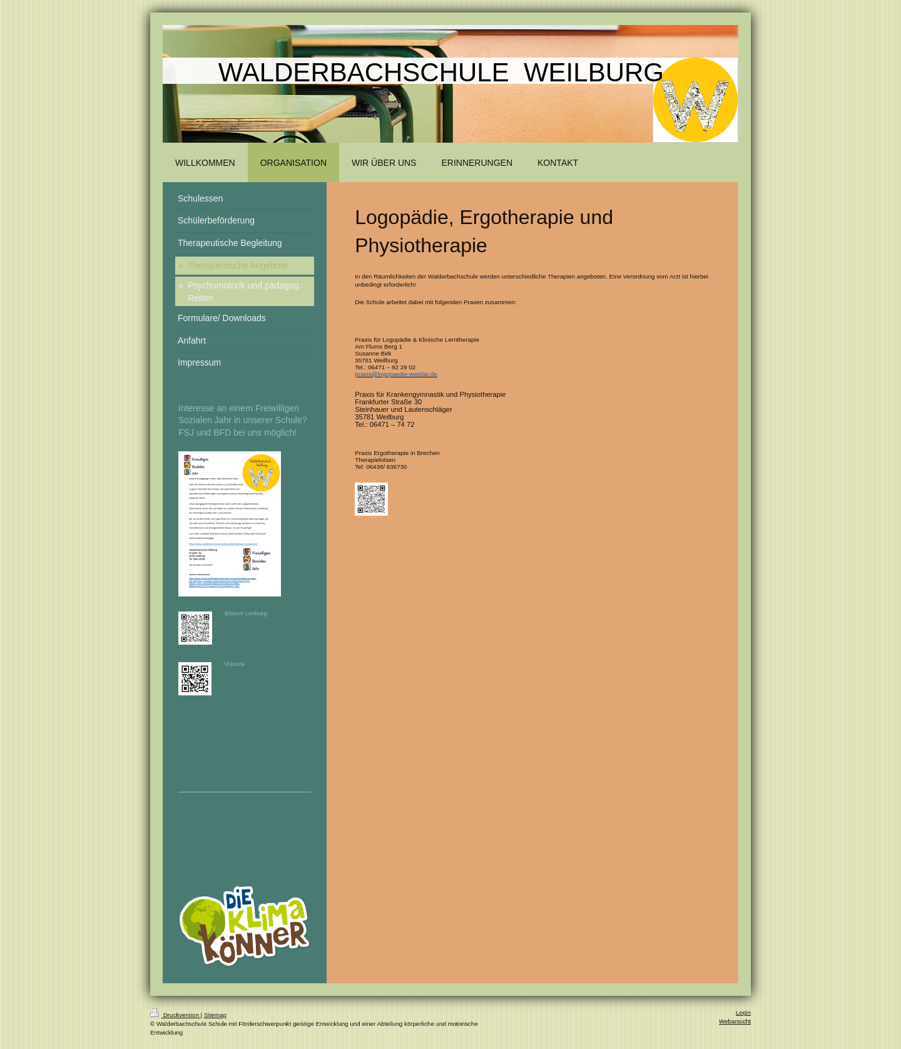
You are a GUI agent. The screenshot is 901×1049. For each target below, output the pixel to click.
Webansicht (735, 1021)
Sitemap (215, 1014)
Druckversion (175, 1014)
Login (743, 1012)
